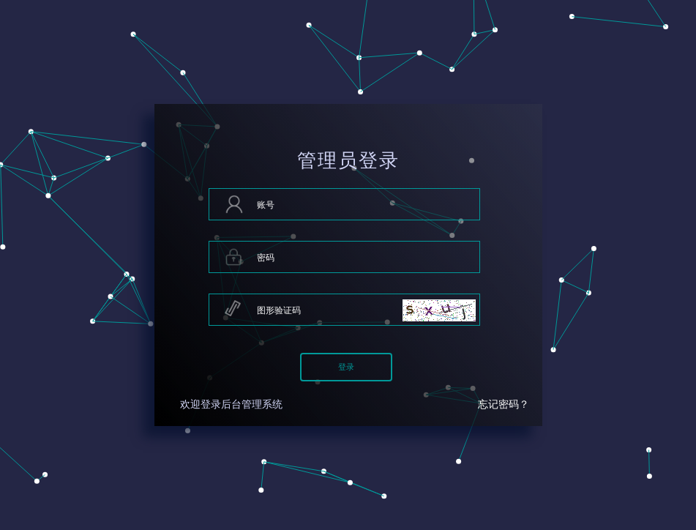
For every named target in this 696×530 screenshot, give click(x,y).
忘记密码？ (503, 404)
